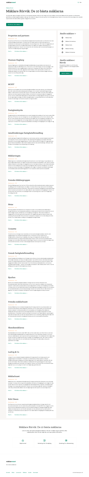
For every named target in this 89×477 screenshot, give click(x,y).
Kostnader (35, 472)
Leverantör (18, 472)
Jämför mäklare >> (66, 73)
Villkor (13, 472)
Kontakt (8, 472)
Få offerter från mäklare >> (14, 24)
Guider (29, 472)
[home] (11, 2)
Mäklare (25, 472)
